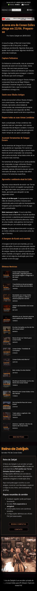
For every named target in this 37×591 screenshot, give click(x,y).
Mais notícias (18, 437)
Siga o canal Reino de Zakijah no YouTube (23, 19)
